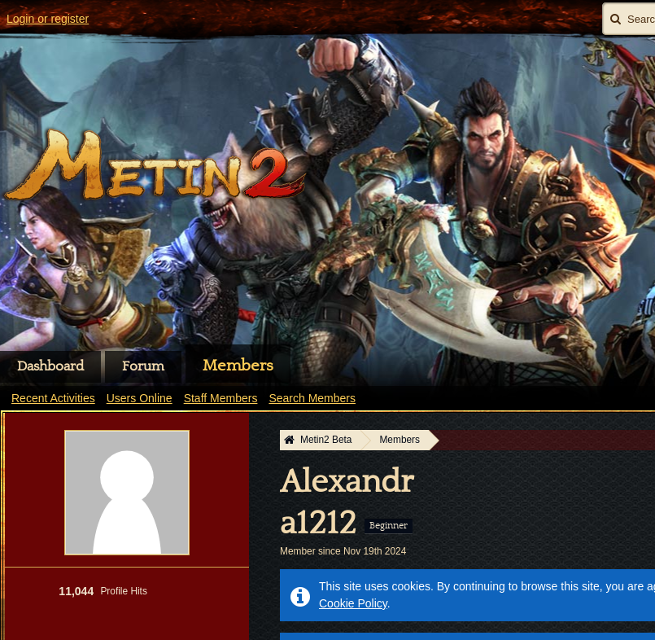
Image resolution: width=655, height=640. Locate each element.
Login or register (48, 18)
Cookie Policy (353, 603)
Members (238, 366)
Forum (143, 366)
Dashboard (50, 366)
